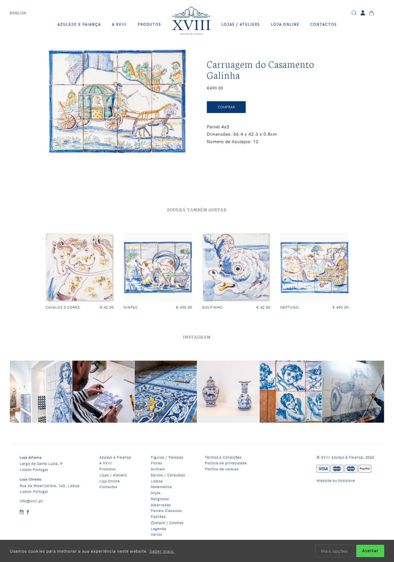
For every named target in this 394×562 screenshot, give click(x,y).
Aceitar (370, 551)
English (18, 12)
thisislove (346, 480)
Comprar (226, 107)
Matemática (161, 486)
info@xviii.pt (31, 501)
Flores (156, 462)
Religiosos (160, 498)
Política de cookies (222, 469)
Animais (158, 469)
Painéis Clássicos (166, 510)
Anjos (156, 492)
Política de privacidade (226, 462)
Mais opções (334, 551)
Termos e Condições (223, 457)
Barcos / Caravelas (168, 475)
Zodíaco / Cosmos (167, 522)
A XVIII (119, 24)
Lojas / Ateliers (240, 24)
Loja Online (285, 24)
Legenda (158, 528)
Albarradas (161, 504)
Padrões (158, 516)
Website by (327, 480)
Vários (156, 534)
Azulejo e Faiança (79, 24)
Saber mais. (162, 551)
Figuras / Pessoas (167, 457)
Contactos (323, 24)
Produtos (149, 24)
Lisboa (157, 481)
